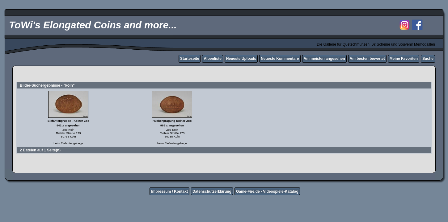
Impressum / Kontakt (169, 191)
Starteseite (189, 58)
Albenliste (212, 58)
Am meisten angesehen (324, 58)
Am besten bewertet (367, 58)
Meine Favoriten (404, 58)
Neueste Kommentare (280, 58)
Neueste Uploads (241, 58)
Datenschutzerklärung (211, 191)
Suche (427, 58)
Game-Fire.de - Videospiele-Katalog (267, 191)
